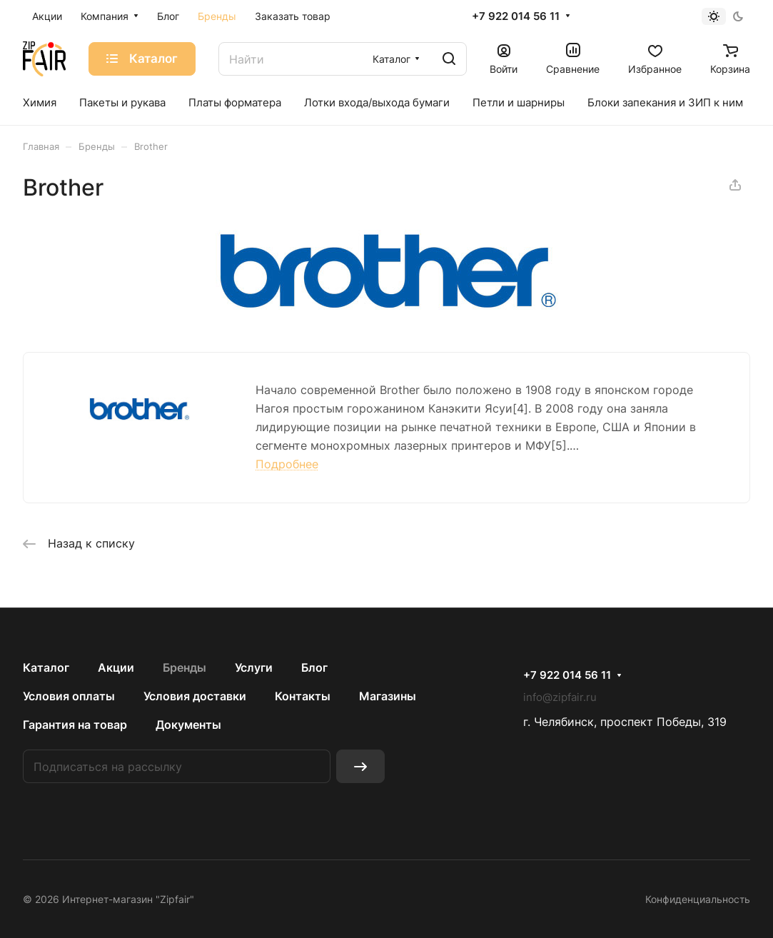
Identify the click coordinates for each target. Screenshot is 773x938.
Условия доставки (194, 696)
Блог (314, 667)
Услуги (254, 667)
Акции (116, 667)
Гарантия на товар (75, 724)
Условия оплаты (69, 696)
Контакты (302, 696)
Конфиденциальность (697, 899)
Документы (188, 724)
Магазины (387, 696)
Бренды (184, 667)
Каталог (46, 667)
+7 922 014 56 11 (516, 16)
